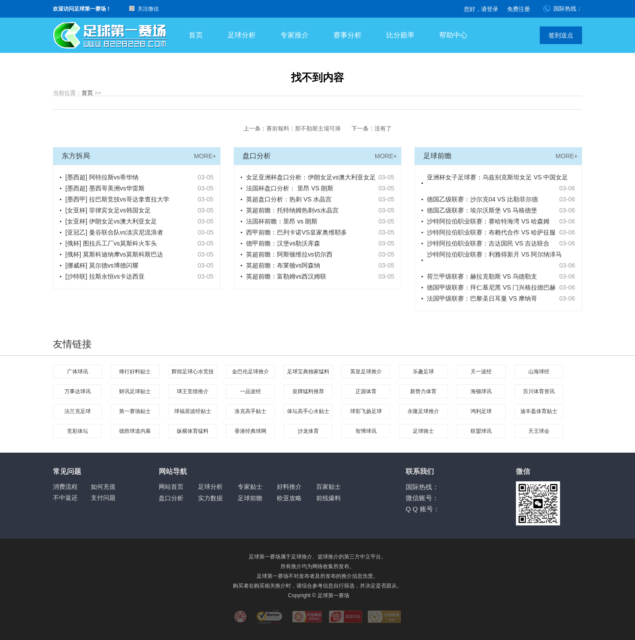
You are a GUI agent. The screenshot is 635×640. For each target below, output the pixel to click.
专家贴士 (250, 486)
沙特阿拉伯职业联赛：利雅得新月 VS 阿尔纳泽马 (494, 254)
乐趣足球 (423, 371)
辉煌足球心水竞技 (193, 371)
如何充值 (103, 486)
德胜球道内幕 (135, 431)
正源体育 (366, 391)
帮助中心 (453, 35)
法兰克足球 (77, 411)
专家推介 (294, 35)
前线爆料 (328, 498)
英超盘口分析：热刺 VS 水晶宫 (289, 199)
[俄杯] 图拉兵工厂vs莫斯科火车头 (111, 243)
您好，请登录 (481, 9)
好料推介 (289, 486)
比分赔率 (400, 35)
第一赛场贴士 (135, 411)
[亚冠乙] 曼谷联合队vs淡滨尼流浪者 (114, 232)
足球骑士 (423, 431)
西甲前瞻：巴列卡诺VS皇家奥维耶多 (296, 232)
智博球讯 (366, 431)
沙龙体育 (308, 431)
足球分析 (242, 35)
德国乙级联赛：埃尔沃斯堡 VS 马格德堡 (482, 210)
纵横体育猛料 (193, 431)
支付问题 (103, 497)
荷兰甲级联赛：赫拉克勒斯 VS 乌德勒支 (482, 276)
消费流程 (65, 486)
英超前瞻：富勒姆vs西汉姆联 (286, 276)
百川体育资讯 (539, 391)
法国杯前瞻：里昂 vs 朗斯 (282, 221)
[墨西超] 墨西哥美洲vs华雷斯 (105, 188)
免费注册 (518, 9)
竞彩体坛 (77, 431)
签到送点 (561, 35)
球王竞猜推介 (193, 391)
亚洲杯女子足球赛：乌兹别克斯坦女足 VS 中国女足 (497, 177)
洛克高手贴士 (250, 411)
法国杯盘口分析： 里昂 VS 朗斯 (289, 188)
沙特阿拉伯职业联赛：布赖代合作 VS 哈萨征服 (491, 232)
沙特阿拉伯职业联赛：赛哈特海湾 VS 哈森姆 (488, 221)
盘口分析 (171, 498)
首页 (196, 35)
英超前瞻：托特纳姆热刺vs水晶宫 (292, 210)
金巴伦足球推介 (250, 371)
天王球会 (538, 431)
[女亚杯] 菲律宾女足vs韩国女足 (108, 210)
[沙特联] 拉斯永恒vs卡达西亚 (105, 276)
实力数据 (210, 498)
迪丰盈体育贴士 (538, 411)
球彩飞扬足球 (366, 411)
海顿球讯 (481, 391)
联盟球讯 (481, 431)
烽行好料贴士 (135, 371)
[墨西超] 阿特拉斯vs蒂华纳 (101, 177)
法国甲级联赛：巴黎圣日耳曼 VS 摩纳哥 (482, 298)
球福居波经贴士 (192, 411)
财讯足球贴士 (135, 391)
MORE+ (205, 156)
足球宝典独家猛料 (308, 371)
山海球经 (538, 371)
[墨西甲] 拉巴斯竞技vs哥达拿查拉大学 (117, 199)
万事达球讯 (77, 391)
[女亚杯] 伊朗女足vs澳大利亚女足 (111, 221)
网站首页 (171, 486)
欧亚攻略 (289, 498)
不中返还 (65, 497)
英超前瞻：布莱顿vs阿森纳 (283, 265)
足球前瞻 (250, 498)
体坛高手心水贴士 (308, 411)
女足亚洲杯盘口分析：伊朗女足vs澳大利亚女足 (311, 177)
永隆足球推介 (423, 411)
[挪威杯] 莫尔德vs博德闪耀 (101, 265)
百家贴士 (328, 486)
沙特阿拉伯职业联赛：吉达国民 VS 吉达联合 (488, 243)
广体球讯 (77, 371)
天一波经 (481, 371)
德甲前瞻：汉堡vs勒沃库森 (283, 243)
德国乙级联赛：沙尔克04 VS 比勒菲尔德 (482, 199)
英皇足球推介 (366, 371)
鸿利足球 (481, 411)
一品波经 (250, 391)
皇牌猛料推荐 (308, 391)
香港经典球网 (250, 431)
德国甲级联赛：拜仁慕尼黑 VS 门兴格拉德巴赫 (491, 287)
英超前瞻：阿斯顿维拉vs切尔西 (289, 254)
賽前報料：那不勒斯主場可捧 (303, 128)
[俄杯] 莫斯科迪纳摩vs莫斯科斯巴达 (114, 254)
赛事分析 (347, 35)
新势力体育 (423, 391)
